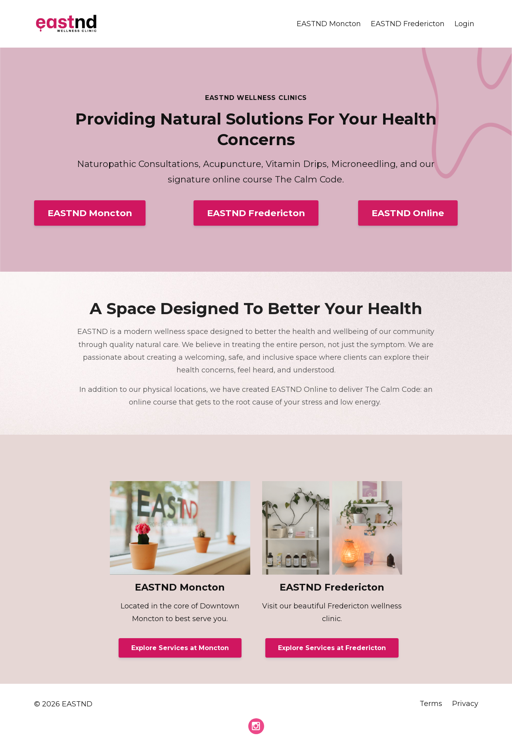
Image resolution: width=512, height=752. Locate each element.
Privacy (465, 704)
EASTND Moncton (329, 23)
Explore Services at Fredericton (332, 648)
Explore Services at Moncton (180, 648)
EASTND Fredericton (408, 23)
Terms (431, 704)
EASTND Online (408, 213)
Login (464, 23)
